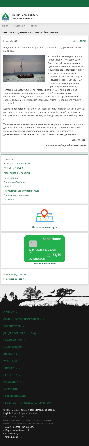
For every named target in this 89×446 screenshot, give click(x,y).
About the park (19, 413)
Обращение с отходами (16, 195)
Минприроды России (16, 274)
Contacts (33, 413)
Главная (4, 26)
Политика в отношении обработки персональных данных (27, 420)
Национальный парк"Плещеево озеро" (19, 17)
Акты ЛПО (9, 186)
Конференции (11, 177)
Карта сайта (9, 416)
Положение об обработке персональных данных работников (29, 423)
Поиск (21, 416)
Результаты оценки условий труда (21, 190)
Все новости (78, 40)
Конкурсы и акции (13, 167)
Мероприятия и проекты (17, 172)
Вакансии (9, 199)
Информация (19, 26)
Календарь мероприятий (17, 163)
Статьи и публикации (15, 182)
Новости (33, 26)
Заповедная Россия (15, 279)
